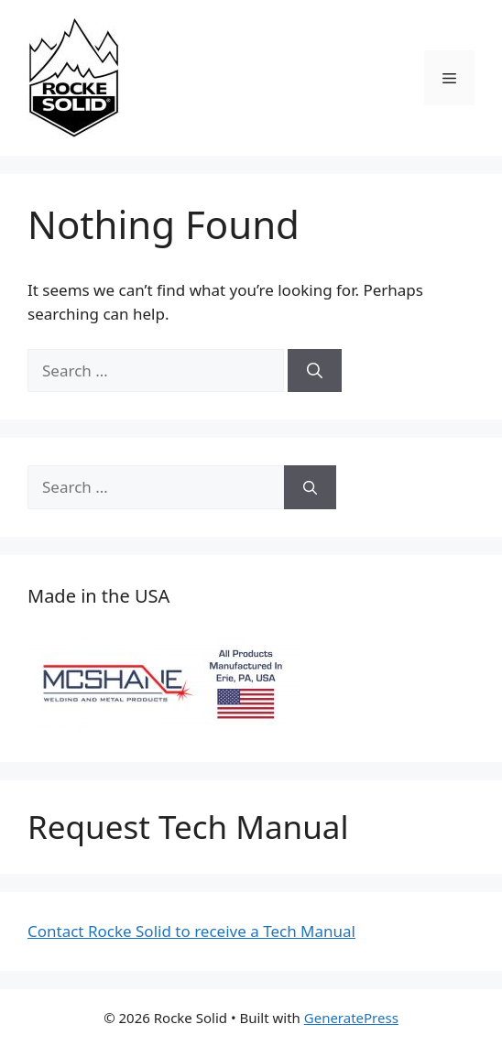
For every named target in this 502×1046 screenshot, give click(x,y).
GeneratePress (351, 1017)
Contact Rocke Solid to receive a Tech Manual (191, 931)
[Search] (315, 371)
